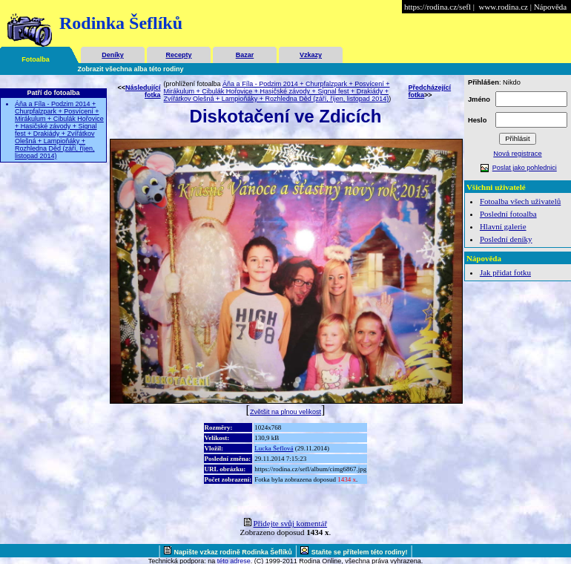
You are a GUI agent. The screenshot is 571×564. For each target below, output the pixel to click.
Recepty (178, 55)
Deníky (113, 55)
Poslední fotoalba (508, 213)
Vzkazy (311, 55)
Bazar (245, 55)
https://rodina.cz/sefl (437, 6)
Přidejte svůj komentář (291, 523)
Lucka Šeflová (273, 448)
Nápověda (550, 6)
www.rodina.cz (502, 6)
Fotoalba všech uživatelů (520, 201)
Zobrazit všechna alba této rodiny (131, 69)
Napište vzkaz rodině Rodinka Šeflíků (233, 552)
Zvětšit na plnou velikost (285, 412)
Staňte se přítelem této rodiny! (359, 552)
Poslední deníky (506, 239)
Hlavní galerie (503, 226)
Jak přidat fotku (505, 272)
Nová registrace (517, 153)
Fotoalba (36, 59)
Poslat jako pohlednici (524, 167)
